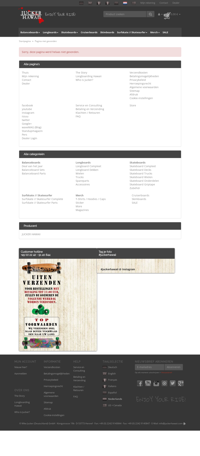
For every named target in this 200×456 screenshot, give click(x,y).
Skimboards (107, 32)
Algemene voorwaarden (144, 87)
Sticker (80, 202)
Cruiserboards (89, 32)
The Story (81, 72)
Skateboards (69, 32)
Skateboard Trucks (141, 173)
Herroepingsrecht (140, 83)
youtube (27, 109)
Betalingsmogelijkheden (144, 76)
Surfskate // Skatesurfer (132, 32)
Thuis (25, 72)
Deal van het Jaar (32, 166)
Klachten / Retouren (88, 112)
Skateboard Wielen (141, 177)
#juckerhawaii (107, 255)
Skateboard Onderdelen (144, 180)
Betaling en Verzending (90, 109)
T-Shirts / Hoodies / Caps (91, 199)
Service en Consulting (89, 105)
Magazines (82, 210)
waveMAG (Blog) (31, 127)
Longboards (50, 32)
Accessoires (83, 184)
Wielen (80, 173)
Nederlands (112, 424)
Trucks (80, 177)
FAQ (78, 116)
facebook (27, 105)
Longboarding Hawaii (89, 76)
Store (133, 105)
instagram (28, 112)
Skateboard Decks (140, 170)
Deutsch (110, 392)
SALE (165, 32)
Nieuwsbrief (166, 398)
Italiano (109, 411)
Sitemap (135, 91)
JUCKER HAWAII (31, 234)
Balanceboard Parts (34, 173)
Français (110, 405)
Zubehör (135, 188)
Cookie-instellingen (141, 98)
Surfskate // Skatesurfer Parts (40, 202)
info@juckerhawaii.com (170, 448)
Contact (164, 2)
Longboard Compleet (88, 166)
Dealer (175, 2)
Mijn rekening (147, 2)
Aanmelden (20, 399)
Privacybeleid (138, 80)
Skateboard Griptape (142, 184)
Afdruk (134, 94)
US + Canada (112, 430)
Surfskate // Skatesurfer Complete (42, 199)
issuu (25, 116)
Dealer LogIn (29, 138)
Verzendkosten (139, 72)
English (109, 399)
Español (110, 418)
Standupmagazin (32, 131)
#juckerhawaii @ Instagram (118, 372)
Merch (155, 32)
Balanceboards (30, 32)
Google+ (27, 123)
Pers (24, 134)
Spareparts (82, 180)
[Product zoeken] (125, 14)
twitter (26, 120)
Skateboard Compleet (143, 166)
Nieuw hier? (20, 392)
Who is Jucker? (84, 80)
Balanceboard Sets (33, 170)
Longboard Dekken (87, 170)
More (79, 206)
